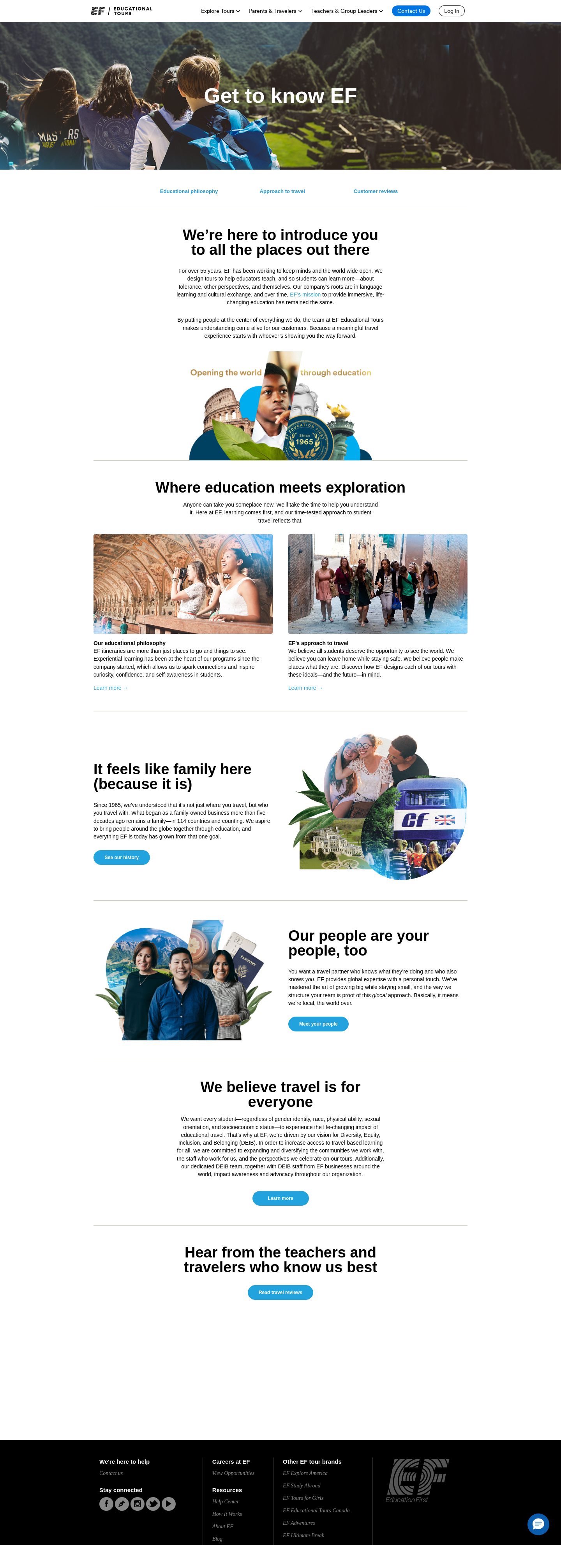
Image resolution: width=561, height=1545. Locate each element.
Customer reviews (376, 191)
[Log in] (452, 10)
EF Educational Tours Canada (316, 1510)
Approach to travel (282, 191)
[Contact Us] (411, 10)
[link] (122, 11)
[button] (538, 1524)
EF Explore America (305, 1473)
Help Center (225, 1502)
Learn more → (111, 688)
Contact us (111, 1473)
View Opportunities (233, 1473)
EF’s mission (305, 294)
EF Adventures (299, 1523)
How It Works (227, 1514)
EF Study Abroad (301, 1486)
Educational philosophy (189, 191)
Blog (217, 1539)
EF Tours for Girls (303, 1498)
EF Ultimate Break (303, 1535)
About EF (222, 1526)
